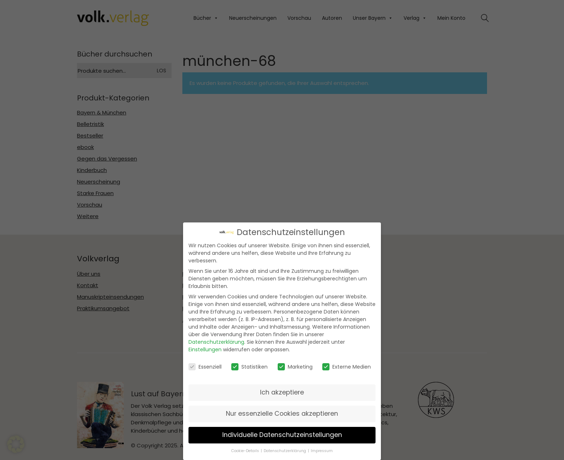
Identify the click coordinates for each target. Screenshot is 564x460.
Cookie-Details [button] (245, 450)
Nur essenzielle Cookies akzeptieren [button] (282, 413)
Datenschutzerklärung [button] (285, 450)
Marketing (295, 366)
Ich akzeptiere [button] (282, 392)
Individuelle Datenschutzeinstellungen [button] (282, 434)
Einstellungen (205, 349)
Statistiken (249, 366)
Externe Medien (346, 366)
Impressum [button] (322, 450)
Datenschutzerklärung (216, 341)
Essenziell (205, 366)
